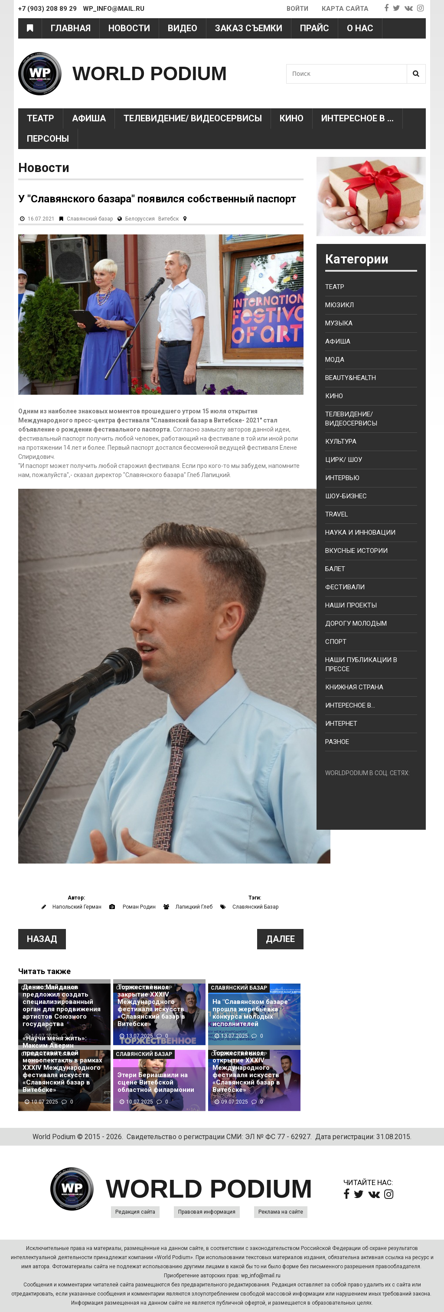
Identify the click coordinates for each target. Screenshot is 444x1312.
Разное (337, 742)
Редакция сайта (135, 1212)
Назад (42, 939)
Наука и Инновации (360, 532)
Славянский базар (90, 219)
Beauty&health (350, 378)
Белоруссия (140, 219)
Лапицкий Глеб (194, 907)
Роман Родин (139, 907)
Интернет (341, 723)
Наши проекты (351, 605)
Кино (292, 118)
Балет (335, 569)
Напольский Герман (76, 907)
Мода (334, 360)
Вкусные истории (356, 551)
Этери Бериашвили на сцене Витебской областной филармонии (156, 1083)
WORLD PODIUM (150, 73)
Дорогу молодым (356, 623)
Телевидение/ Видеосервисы (193, 118)
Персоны (48, 138)
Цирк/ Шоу (343, 460)
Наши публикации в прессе (361, 664)
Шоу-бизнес (346, 496)
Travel (336, 514)
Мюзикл (339, 305)
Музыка (339, 323)
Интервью (342, 478)
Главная (71, 28)
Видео (182, 28)
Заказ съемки (248, 28)
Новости (129, 28)
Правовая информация (206, 1212)
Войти (296, 9)
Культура (340, 441)
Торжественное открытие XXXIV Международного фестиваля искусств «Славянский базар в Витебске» (246, 1071)
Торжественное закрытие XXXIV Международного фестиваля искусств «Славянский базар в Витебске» (151, 1006)
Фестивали (345, 587)
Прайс (314, 28)
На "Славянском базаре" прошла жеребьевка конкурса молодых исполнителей (251, 1013)
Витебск (168, 219)
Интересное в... (350, 705)
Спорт (335, 642)
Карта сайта (345, 9)
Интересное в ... (357, 118)
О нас (360, 28)
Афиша (89, 118)
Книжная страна (354, 687)
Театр (40, 118)
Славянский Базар (255, 907)
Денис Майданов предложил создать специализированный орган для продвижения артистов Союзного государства (62, 1006)
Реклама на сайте (280, 1212)
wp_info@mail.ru (261, 1276)
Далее (280, 939)
